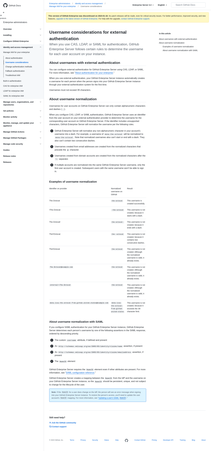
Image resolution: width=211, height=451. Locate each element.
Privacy (83, 440)
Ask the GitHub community (62, 423)
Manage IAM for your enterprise (63, 6)
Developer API (168, 440)
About (203, 440)
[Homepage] (126, 440)
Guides (6, 150)
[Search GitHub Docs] (188, 5)
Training (182, 440)
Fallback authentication (15, 71)
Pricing (154, 440)
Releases (7, 162)
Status (106, 440)
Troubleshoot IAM (12, 75)
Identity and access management (90, 3)
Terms (72, 440)
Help (117, 440)
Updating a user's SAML (112, 398)
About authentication (14, 58)
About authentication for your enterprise (94, 73)
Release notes (9, 156)
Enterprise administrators (15, 22)
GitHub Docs (15, 5)
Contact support (57, 427)
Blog (193, 440)
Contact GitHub (139, 440)
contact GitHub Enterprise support (135, 19)
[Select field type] (143, 5)
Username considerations (16, 62)
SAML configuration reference (80, 373)
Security (95, 440)
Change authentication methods (18, 67)
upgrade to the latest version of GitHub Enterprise (76, 19)
